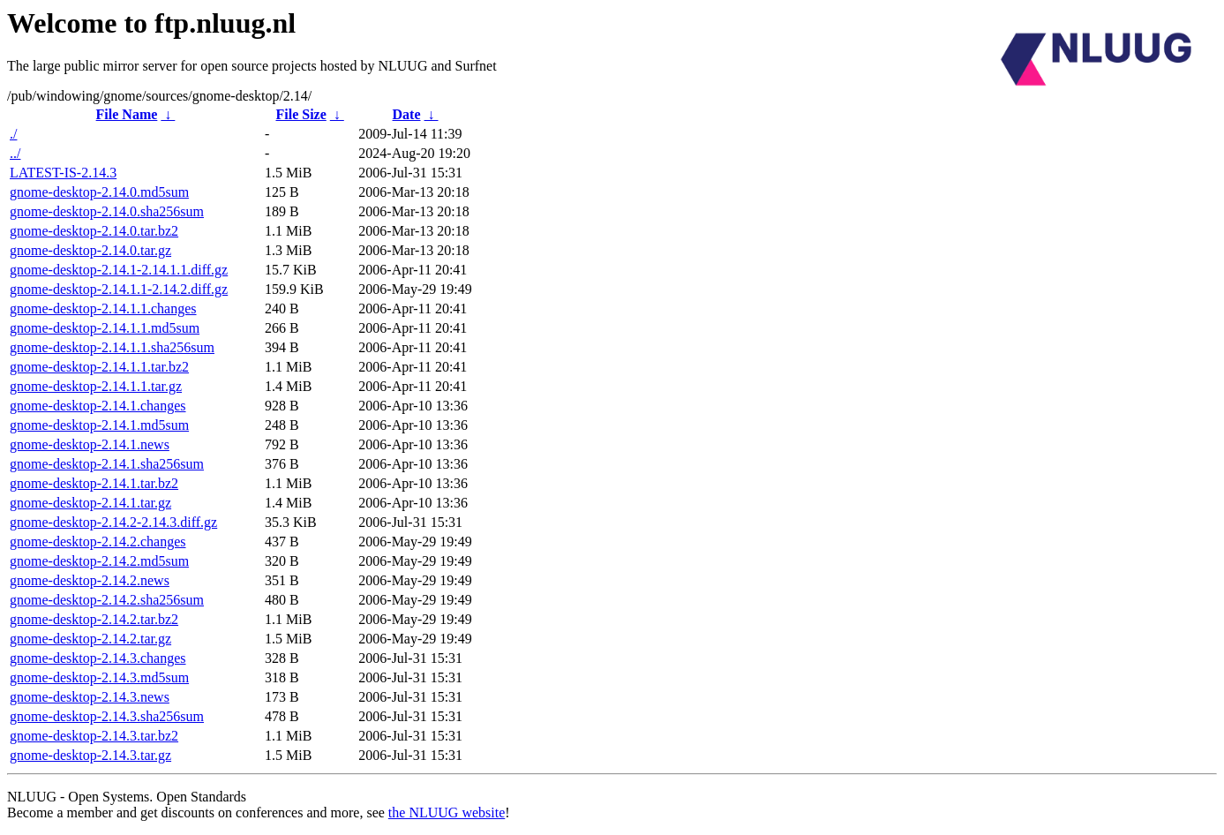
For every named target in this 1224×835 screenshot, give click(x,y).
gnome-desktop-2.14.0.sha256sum (107, 211)
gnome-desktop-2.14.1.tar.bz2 (94, 483)
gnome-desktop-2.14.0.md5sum (99, 191)
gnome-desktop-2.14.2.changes (98, 541)
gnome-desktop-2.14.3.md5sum (99, 677)
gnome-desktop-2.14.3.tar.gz (90, 755)
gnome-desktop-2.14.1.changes (98, 405)
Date (407, 114)
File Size (300, 114)
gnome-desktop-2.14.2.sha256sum (107, 599)
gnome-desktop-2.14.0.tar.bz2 (94, 230)
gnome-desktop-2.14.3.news (89, 696)
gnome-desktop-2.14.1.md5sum (99, 425)
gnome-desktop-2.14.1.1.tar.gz (96, 386)
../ (15, 153)
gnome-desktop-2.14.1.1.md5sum (104, 327)
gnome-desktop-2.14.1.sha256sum (107, 463)
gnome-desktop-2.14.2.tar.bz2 (94, 619)
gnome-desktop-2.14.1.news (89, 444)
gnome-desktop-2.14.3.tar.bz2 (94, 735)
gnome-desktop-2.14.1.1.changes (103, 308)
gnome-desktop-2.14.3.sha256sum (107, 716)
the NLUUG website (446, 812)
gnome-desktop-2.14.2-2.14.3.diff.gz (113, 522)
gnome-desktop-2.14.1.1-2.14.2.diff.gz (119, 289)
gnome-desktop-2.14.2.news (89, 580)
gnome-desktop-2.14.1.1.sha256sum (112, 347)
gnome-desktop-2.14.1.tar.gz (90, 502)
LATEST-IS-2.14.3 (63, 172)
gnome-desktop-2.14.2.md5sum (99, 560)
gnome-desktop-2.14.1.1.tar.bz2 (99, 366)
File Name (127, 114)
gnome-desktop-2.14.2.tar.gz (90, 638)
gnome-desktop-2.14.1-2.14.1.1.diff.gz (119, 269)
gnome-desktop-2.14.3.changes (98, 658)
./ (13, 133)
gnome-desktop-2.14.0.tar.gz (90, 250)
